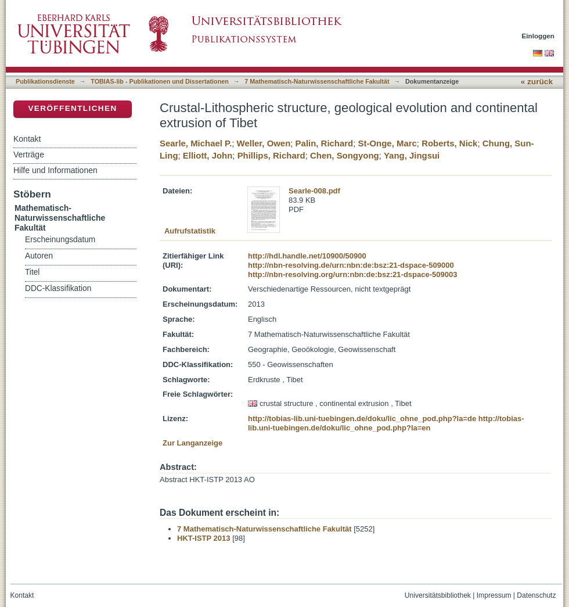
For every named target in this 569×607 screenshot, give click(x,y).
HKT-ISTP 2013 (204, 538)
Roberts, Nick (449, 143)
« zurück (537, 81)
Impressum (494, 595)
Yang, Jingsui (412, 155)
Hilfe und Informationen (55, 170)
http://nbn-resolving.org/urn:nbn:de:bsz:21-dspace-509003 (352, 274)
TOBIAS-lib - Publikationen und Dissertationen (160, 81)
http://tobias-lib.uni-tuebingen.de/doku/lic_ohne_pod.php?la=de (362, 418)
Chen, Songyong (344, 155)
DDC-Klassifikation (58, 288)
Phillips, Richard (271, 155)
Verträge (28, 154)
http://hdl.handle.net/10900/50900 (307, 256)
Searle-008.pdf (314, 190)
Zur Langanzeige (192, 443)
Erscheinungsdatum (60, 239)
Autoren (39, 256)
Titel (32, 272)
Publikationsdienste (45, 81)
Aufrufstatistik (189, 231)
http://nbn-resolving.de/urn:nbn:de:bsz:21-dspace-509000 (351, 265)
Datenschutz (536, 595)
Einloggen (538, 35)
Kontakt (27, 138)
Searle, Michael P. (196, 143)
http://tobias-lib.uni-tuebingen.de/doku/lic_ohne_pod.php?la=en (386, 423)
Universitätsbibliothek (438, 595)
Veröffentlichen (72, 108)
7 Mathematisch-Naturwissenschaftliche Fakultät (316, 81)
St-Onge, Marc (387, 143)
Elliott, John (207, 155)
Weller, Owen (264, 143)
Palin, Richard (325, 143)
